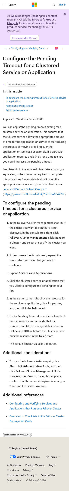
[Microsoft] (34, 4)
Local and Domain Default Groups (23, 189)
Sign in (62, 4)
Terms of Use (48, 475)
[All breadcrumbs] (6, 48)
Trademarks (13, 480)
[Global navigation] (3, 5)
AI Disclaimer (14, 465)
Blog (50, 465)
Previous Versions (34, 465)
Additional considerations (19, 105)
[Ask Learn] (56, 48)
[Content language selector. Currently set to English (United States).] (23, 448)
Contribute (13, 470)
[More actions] (63, 48)
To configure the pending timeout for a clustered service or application (36, 99)
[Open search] (53, 5)
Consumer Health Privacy (20, 475)
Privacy (27, 470)
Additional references (17, 110)
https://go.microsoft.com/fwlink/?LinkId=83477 (33, 194)
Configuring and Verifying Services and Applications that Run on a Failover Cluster (29, 48)
